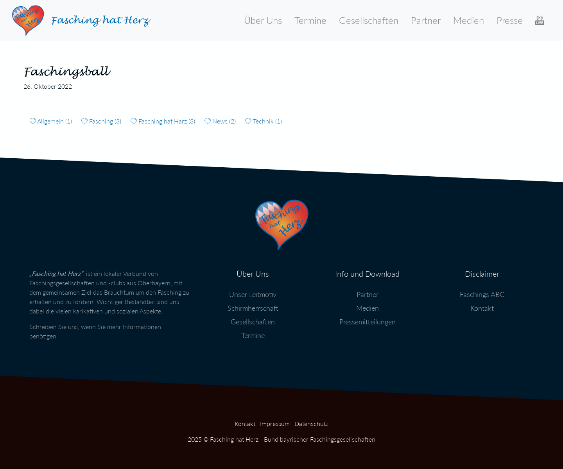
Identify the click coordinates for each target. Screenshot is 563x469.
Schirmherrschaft (253, 305)
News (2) (220, 121)
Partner (426, 20)
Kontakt (482, 305)
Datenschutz (311, 423)
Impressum (275, 423)
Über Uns (263, 20)
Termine (310, 20)
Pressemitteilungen (367, 319)
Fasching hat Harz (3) (163, 121)
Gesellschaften (368, 20)
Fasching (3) (101, 121)
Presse (510, 20)
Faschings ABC (482, 292)
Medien (468, 20)
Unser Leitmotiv (252, 292)
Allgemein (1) (51, 121)
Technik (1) (263, 121)
